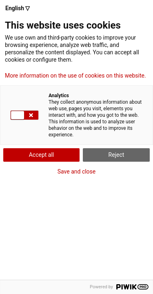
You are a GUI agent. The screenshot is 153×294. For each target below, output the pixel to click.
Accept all (41, 154)
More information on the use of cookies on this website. (75, 75)
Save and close (77, 171)
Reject (116, 154)
